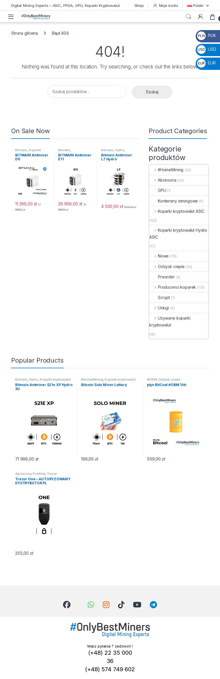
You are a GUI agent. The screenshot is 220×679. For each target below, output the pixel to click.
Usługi (159, 307)
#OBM (151, 379)
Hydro (119, 150)
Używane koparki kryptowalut (169, 321)
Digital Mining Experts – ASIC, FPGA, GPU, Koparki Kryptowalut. (65, 5)
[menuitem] (198, 5)
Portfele (39, 474)
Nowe (159, 255)
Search (188, 16)
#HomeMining (166, 169)
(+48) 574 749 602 (110, 669)
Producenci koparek (172, 287)
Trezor (52, 474)
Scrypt (159, 297)
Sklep (139, 5)
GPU (157, 190)
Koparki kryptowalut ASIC (28, 152)
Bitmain (21, 150)
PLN (206, 35)
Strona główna (24, 33)
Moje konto (165, 5)
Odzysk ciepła (166, 266)
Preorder (162, 276)
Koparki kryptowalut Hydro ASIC (178, 233)
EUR (206, 62)
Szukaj (152, 91)
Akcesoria (162, 180)
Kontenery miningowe (173, 200)
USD (206, 49)
